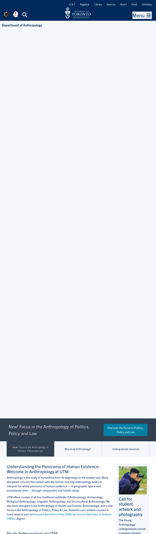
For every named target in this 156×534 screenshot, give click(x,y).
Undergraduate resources (125, 448)
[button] (11, 223)
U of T (72, 4)
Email (134, 4)
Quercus (111, 4)
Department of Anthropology (22, 25)
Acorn (123, 4)
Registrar (85, 4)
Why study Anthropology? (78, 448)
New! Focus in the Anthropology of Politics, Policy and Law (30, 449)
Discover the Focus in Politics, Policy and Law (126, 430)
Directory (147, 4)
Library (98, 4)
